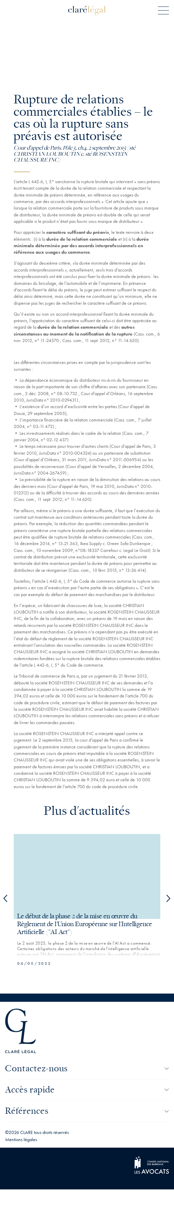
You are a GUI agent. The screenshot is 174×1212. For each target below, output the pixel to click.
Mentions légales (21, 1139)
